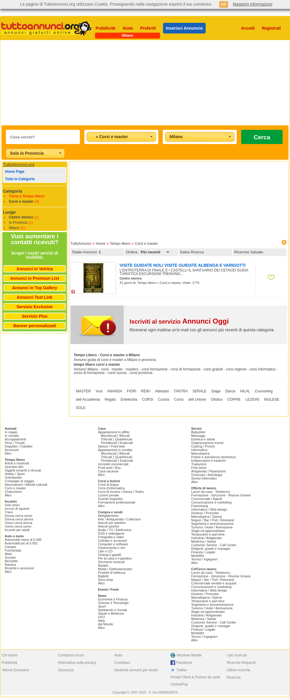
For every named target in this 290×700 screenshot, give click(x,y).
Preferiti (148, 28)
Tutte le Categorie (20, 179)
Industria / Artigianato (206, 538)
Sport (102, 606)
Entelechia (129, 399)
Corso (178, 399)
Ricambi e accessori (19, 568)
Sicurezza (66, 670)
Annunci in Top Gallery (34, 287)
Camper (10, 547)
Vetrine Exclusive (15, 670)
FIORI (131, 391)
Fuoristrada (13, 550)
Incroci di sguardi (17, 508)
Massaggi (198, 435)
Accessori (12, 450)
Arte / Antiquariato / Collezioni (119, 519)
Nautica (10, 564)
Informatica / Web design (209, 509)
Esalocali (126, 443)
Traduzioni (198, 464)
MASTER (83, 391)
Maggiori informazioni (252, 4)
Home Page (14, 172)
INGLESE (271, 399)
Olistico (217, 399)
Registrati (271, 28)
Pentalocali (109, 443)
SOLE (81, 408)
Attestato (162, 391)
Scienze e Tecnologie (113, 603)
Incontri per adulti (17, 530)
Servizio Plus (34, 316)
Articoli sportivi (108, 526)
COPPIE (234, 399)
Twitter (181, 670)
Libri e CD (105, 551)
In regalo (11, 432)
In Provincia (18, 222)
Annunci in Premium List (34, 278)
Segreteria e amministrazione (212, 523)
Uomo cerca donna (18, 523)
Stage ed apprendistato (208, 531)
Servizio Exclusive (35, 306)
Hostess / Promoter (205, 513)
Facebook (184, 663)
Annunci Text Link (34, 297)
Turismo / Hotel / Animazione (212, 527)
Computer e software (113, 544)
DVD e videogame (111, 533)
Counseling (264, 391)
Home (100, 243)
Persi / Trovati (15, 443)
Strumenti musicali (111, 562)
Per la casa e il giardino (115, 558)
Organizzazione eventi (207, 443)
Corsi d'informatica (111, 488)
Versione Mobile (189, 655)
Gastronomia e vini (111, 547)
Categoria (12, 191)
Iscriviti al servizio (179, 321)
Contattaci (122, 663)
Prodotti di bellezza (111, 572)
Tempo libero (120, 243)
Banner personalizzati (34, 325)
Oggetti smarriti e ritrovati (23, 470)
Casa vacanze (108, 471)
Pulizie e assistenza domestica (213, 457)
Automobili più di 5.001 (21, 543)
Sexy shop (105, 579)
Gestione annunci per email (135, 670)
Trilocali (106, 439)
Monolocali (109, 435)
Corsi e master (21, 201)
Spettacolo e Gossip (112, 610)
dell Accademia (88, 399)
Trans (9, 512)
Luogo (9, 212)
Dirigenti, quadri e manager (211, 548)
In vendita (12, 435)
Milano (14, 228)
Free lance (199, 467)
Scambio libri (14, 467)
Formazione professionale (117, 502)
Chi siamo (9, 655)
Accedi (248, 28)
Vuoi (99, 391)
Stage (215, 391)
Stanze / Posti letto (111, 446)
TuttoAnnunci (80, 243)
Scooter (10, 557)
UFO (101, 617)
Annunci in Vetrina (35, 268)
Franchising (199, 506)
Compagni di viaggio (19, 481)
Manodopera (200, 453)
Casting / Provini (203, 446)
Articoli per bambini (112, 523)
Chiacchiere (13, 491)
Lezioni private (108, 495)
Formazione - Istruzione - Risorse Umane (221, 495)
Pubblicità (105, 28)
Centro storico (21, 217)
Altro (8, 453)
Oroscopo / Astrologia (206, 475)
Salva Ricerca (192, 252)
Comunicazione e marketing (211, 502)
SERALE (199, 391)
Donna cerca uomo (18, 515)
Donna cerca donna (19, 519)
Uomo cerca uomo (18, 526)
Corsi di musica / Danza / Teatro (121, 491)
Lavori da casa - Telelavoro (210, 491)
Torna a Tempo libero (26, 196)
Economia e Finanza (113, 599)
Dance (230, 391)
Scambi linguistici (110, 499)
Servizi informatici (204, 478)
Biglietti (103, 576)
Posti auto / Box (109, 467)
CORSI (147, 399)
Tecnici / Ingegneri (204, 559)
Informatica (199, 450)
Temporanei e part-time (208, 534)
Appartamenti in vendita (115, 450)
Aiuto (128, 28)
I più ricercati (237, 655)
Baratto (103, 565)
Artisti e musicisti (17, 463)
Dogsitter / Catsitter (19, 446)
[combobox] (121, 137)
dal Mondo (105, 624)
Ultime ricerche (238, 670)
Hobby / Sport (15, 474)
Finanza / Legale (203, 552)
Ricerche (234, 677)
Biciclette (11, 561)
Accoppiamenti (15, 439)
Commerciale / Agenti (206, 499)
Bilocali (124, 435)
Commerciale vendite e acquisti (213, 583)
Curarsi (164, 399)
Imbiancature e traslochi (208, 460)
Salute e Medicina (111, 613)
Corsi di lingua (108, 484)
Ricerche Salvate (248, 252)
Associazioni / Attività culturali (26, 484)
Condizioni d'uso (71, 655)
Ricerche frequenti (241, 663)
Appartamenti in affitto (114, 432)
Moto (8, 554)
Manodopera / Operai (206, 516)
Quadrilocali (123, 439)
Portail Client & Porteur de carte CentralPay (195, 680)
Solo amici (12, 505)
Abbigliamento (108, 515)
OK (223, 4)
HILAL (245, 391)
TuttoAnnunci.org (18, 164)
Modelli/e (197, 555)
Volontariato (13, 477)
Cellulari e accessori (112, 540)
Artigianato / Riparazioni (208, 471)
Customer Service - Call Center (213, 545)
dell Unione (197, 399)
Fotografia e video (111, 537)
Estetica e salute (203, 439)
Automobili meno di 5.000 (23, 539)
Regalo (110, 399)
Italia (101, 620)
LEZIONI (252, 399)
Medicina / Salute (203, 541)
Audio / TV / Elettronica (114, 530)
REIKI (145, 391)
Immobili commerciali (113, 464)
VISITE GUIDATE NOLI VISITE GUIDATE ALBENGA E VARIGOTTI (183, 265)
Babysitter (198, 432)
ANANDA (114, 391)
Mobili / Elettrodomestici (115, 569)
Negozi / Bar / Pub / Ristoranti (212, 520)
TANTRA (181, 391)
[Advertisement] (81, 82)
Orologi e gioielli (109, 555)
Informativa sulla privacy (77, 663)
